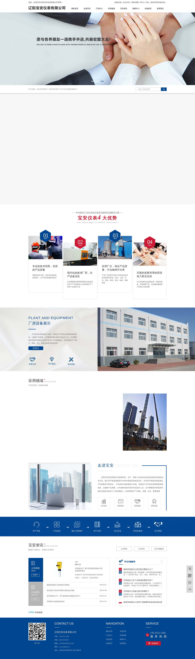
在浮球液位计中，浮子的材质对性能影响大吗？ (64, 596)
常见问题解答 (159, 549)
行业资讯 (141, 549)
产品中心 (99, 8)
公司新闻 (124, 549)
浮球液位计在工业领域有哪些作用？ (138, 581)
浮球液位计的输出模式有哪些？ (136, 591)
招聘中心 (135, 8)
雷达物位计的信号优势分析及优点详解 (60, 591)
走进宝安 (87, 8)
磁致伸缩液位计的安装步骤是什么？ (138, 570)
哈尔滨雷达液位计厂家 (56, 89)
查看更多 (36, 348)
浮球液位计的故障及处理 (56, 602)
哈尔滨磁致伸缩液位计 (70, 89)
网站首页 (74, 8)
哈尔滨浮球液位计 (42, 89)
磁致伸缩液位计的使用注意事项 (58, 585)
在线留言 (148, 8)
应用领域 (111, 8)
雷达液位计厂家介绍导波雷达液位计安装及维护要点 (89, 569)
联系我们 (160, 8)
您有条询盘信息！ (159, 2)
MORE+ (35, 575)
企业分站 (126, 2)
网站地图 (135, 2)
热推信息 (117, 2)
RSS (142, 2)
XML (147, 2)
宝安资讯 (123, 8)
